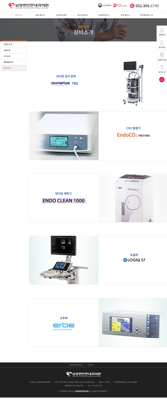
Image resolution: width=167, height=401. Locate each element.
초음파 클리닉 (104, 15)
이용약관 (90, 365)
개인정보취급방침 (75, 365)
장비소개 (7, 68)
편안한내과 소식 (146, 15)
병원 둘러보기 (9, 62)
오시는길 (7, 56)
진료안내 (7, 50)
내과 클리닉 (40, 15)
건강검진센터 (61, 15)
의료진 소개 (8, 44)
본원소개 (18, 15)
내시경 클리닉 (82, 15)
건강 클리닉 (125, 15)
